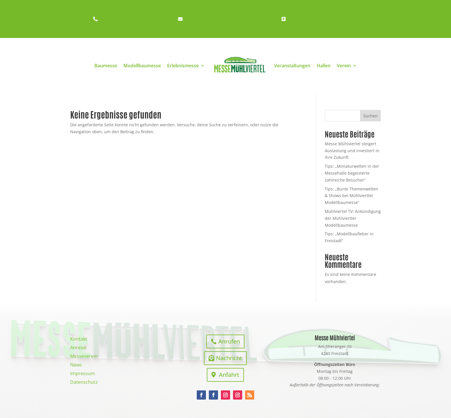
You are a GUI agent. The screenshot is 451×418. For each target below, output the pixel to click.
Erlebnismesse (183, 65)
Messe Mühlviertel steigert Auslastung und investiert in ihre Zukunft (352, 150)
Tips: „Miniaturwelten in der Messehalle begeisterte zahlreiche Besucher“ (352, 173)
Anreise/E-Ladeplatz (313, 19)
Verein (344, 65)
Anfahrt (229, 375)
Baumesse (105, 65)
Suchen (370, 116)
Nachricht (229, 358)
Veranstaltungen (292, 65)
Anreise (78, 348)
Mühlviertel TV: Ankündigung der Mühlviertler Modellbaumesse (353, 218)
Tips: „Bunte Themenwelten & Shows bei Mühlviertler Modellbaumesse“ (351, 195)
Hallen (323, 65)
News (76, 365)
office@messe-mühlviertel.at (219, 19)
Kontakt (78, 339)
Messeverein (84, 356)
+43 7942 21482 (119, 19)
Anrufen (229, 341)
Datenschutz (84, 382)
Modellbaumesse (142, 65)
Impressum (82, 374)
